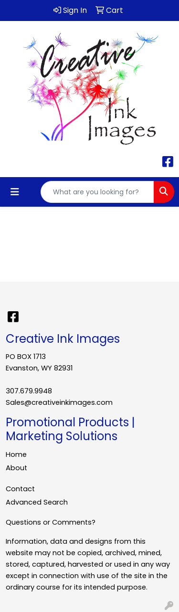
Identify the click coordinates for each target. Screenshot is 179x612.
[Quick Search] (97, 192)
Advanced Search (37, 502)
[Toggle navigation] (15, 192)
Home (16, 454)
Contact (20, 489)
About (16, 468)
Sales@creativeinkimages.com (59, 402)
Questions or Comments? (50, 522)
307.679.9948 (29, 391)
